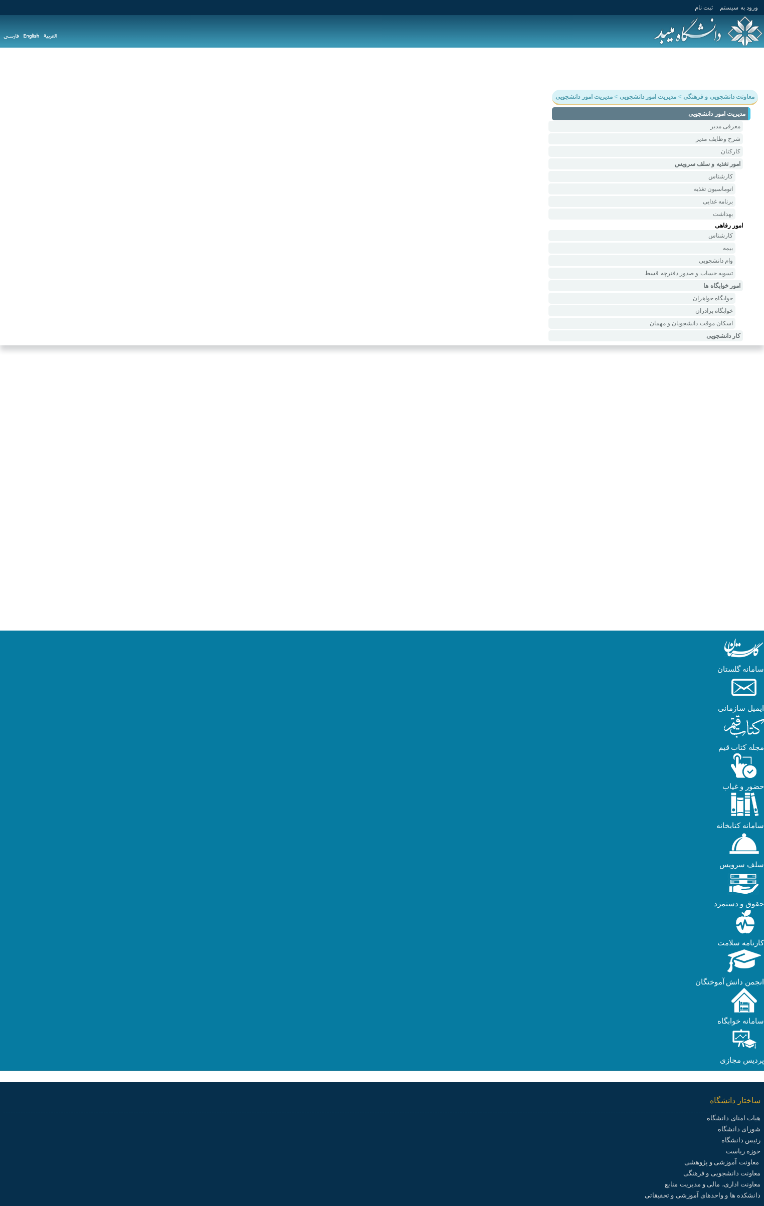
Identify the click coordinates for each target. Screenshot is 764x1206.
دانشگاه (746, 68)
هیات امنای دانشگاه (733, 1118)
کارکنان (730, 151)
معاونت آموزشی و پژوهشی (722, 1162)
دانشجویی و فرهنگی (621, 68)
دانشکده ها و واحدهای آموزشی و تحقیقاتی (702, 1195)
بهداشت (723, 214)
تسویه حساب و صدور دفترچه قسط (689, 273)
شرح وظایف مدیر (718, 138)
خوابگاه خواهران (713, 298)
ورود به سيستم (739, 7)
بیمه (728, 248)
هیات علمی (559, 68)
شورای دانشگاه (739, 1129)
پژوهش (676, 68)
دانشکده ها (513, 68)
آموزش (711, 68)
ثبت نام (704, 7)
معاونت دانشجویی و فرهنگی (721, 1173)
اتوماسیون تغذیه (713, 188)
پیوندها (433, 68)
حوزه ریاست (743, 1151)
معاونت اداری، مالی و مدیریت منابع (712, 1184)
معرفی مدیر (725, 126)
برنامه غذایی (718, 201)
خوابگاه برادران (714, 310)
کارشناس (720, 176)
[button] (744, 658)
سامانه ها (469, 68)
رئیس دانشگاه (740, 1140)
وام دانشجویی (716, 260)
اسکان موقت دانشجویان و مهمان (691, 323)
